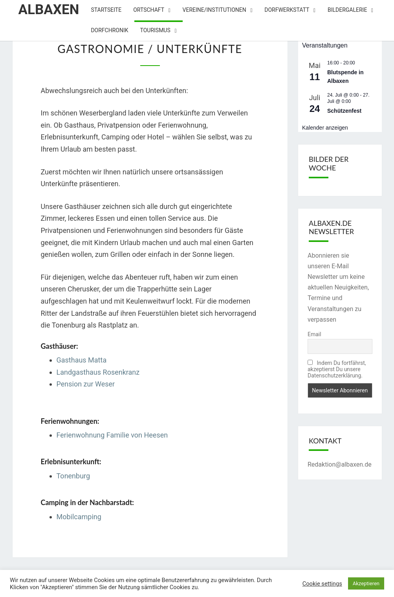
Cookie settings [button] (322, 583)
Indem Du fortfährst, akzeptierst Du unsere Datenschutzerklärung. (337, 369)
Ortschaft (148, 10)
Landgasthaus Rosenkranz (98, 372)
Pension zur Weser (86, 384)
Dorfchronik (109, 30)
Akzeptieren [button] (366, 583)
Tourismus (155, 30)
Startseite (106, 10)
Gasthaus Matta (82, 360)
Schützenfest (344, 111)
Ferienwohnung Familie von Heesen (112, 435)
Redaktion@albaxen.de (340, 464)
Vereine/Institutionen (214, 10)
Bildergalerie (347, 10)
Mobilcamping (79, 517)
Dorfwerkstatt (286, 10)
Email (314, 334)
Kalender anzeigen (325, 128)
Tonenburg (73, 476)
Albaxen (48, 10)
